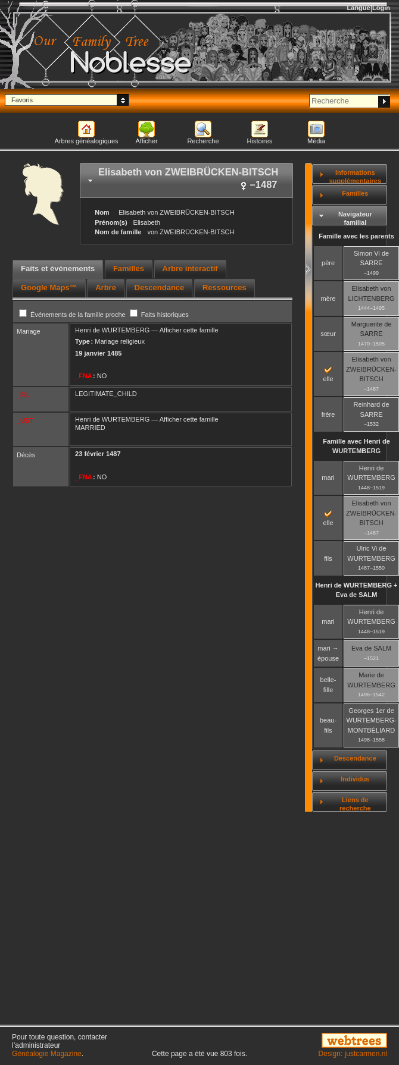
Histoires (260, 140)
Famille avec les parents (356, 236)
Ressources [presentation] (224, 287)
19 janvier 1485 (98, 353)
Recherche (203, 140)
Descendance (355, 758)
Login (381, 7)
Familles (355, 193)
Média (316, 140)
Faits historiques (159, 314)
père (328, 262)
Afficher (146, 140)
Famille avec (356, 446)
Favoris (22, 99)
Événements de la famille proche (73, 314)
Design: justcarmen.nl (353, 1054)
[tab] (186, 180)
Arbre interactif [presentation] (190, 268)
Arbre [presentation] (105, 287)
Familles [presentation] (128, 268)
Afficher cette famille (189, 330)
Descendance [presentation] (160, 287)
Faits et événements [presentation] (58, 268)
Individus (355, 779)
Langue (358, 7)
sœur (328, 333)
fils (328, 558)
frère (328, 414)
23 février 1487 (97, 453)
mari (328, 477)
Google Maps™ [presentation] (49, 287)
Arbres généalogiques (86, 140)
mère (328, 298)
